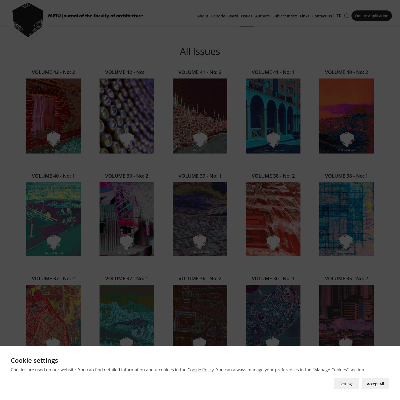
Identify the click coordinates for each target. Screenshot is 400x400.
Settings (347, 380)
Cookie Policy (201, 366)
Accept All (375, 380)
